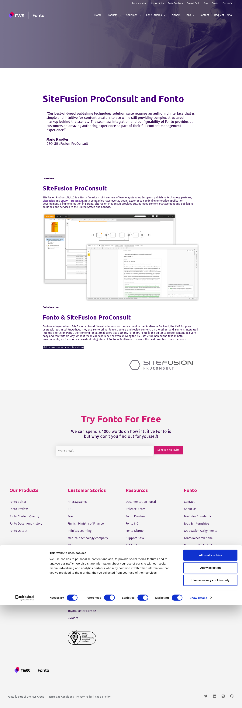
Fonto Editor (17, 502)
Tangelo (73, 596)
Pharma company (80, 560)
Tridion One (17, 558)
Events (215, 3)
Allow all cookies (210, 657)
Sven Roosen (192, 552)
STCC (71, 574)
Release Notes (157, 3)
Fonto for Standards (197, 516)
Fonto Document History (25, 523)
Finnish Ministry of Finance (86, 523)
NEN (71, 545)
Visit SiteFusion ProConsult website (64, 347)
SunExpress (75, 581)
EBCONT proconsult (73, 200)
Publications (134, 545)
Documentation (139, 3)
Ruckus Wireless (79, 567)
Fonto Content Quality (24, 516)
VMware (73, 618)
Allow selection (210, 670)
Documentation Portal (141, 502)
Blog (206, 3)
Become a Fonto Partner (200, 545)
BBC (70, 509)
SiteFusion (49, 200)
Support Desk (193, 3)
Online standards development (89, 552)
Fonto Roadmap (175, 3)
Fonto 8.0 (132, 523)
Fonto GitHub (135, 531)
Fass (70, 516)
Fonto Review (18, 509)
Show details (198, 700)
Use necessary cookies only (210, 683)
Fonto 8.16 (227, 3)
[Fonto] (27, 15)
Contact (189, 502)
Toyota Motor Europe (82, 611)
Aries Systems (77, 502)
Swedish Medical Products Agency (91, 589)
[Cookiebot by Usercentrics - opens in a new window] (24, 700)
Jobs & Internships (196, 523)
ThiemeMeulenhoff (80, 603)
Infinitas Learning (80, 531)
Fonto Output (18, 531)
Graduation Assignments (200, 531)
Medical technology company (88, 538)
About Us (190, 509)
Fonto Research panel (199, 538)
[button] (119, 15)
